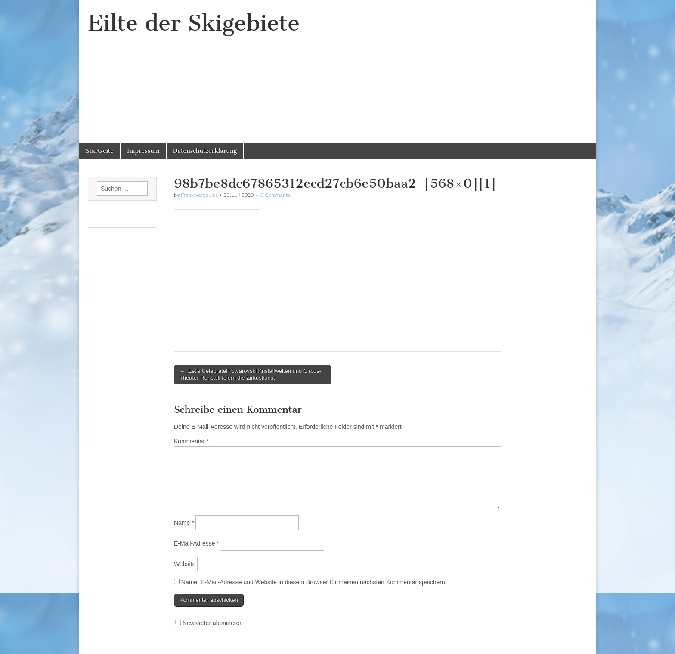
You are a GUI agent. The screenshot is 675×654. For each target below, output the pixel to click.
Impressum (143, 151)
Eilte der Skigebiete (194, 23)
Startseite (100, 151)
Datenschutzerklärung (205, 151)
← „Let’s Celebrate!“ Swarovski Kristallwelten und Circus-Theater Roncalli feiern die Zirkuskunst (250, 374)
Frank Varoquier (199, 195)
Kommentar (191, 441)
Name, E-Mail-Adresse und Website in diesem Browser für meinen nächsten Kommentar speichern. (314, 582)
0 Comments (275, 195)
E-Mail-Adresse (196, 543)
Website (184, 564)
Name (184, 522)
